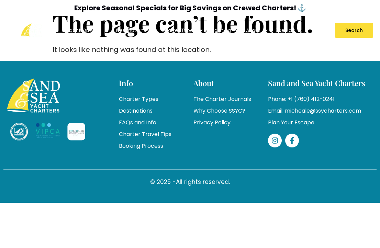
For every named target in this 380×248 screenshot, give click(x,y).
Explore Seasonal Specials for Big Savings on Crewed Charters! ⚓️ (190, 8)
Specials (285, 30)
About (257, 30)
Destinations (135, 30)
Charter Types (182, 30)
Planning (225, 30)
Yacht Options (87, 30)
